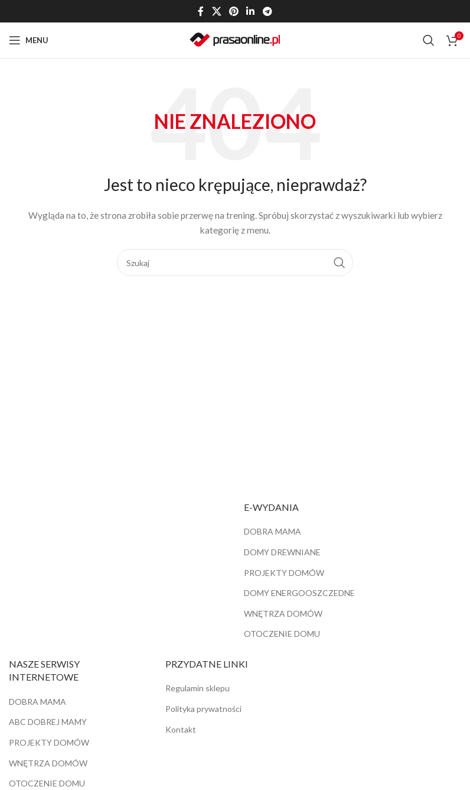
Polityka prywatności (203, 709)
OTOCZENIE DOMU (282, 634)
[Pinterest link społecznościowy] (233, 11)
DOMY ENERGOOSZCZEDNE (299, 593)
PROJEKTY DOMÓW (284, 573)
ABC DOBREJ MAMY (48, 722)
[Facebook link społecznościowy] (201, 11)
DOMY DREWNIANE (282, 552)
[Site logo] (234, 39)
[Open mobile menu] (28, 40)
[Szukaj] (428, 40)
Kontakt (180, 729)
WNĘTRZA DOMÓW (283, 613)
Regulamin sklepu (197, 688)
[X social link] (216, 11)
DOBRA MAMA (272, 531)
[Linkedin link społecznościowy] (251, 11)
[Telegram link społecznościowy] (267, 11)
